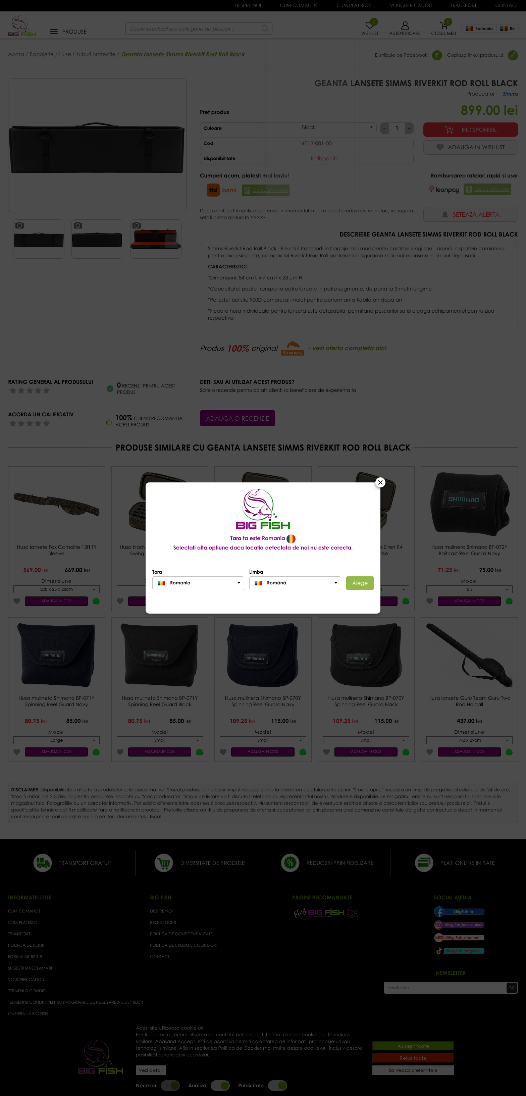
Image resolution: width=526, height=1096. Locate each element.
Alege (360, 583)
